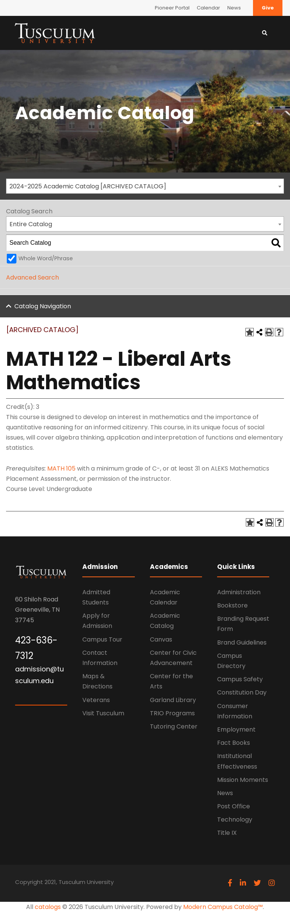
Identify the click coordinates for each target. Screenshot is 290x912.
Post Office (233, 806)
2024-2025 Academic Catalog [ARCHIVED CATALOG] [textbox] (87, 186)
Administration (239, 592)
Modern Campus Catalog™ (223, 907)
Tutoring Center (173, 726)
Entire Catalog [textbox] (30, 224)
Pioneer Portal (172, 7)
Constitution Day (242, 692)
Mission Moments (242, 779)
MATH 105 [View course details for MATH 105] (61, 468)
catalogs (48, 907)
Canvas (161, 639)
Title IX (227, 832)
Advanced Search (32, 277)
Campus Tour (102, 639)
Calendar (208, 7)
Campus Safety (240, 679)
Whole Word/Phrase (46, 258)
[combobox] (145, 186)
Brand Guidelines (242, 642)
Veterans (96, 700)
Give (268, 7)
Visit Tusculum (103, 713)
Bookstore (232, 605)
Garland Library (173, 700)
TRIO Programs (172, 713)
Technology (234, 819)
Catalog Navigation (42, 306)
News (234, 7)
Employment (236, 729)
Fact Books (233, 742)
